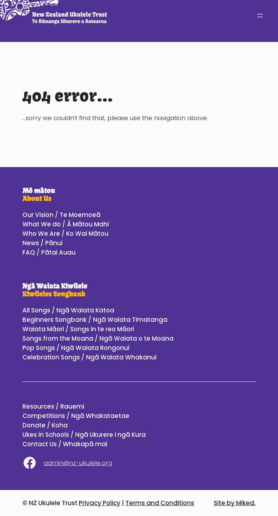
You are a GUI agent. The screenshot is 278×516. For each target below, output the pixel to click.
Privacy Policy (99, 503)
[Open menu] (260, 15)
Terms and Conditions (159, 503)
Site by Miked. (235, 503)
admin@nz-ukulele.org (78, 463)
